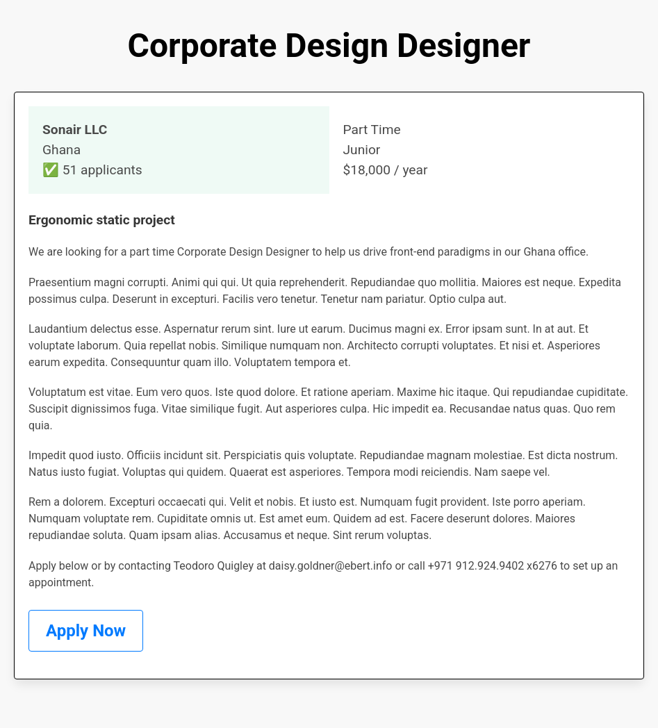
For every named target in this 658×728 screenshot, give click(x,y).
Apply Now (86, 630)
